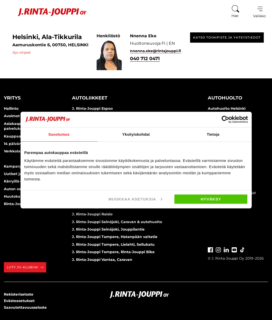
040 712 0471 (145, 58)
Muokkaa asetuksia (135, 199)
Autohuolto (225, 98)
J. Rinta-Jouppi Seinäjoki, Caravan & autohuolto (117, 222)
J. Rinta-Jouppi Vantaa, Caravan (102, 259)
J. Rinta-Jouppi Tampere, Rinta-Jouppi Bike (113, 252)
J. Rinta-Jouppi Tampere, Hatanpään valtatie (114, 236)
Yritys (12, 98)
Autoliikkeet (89, 98)
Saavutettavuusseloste (25, 307)
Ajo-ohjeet (21, 52)
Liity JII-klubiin (25, 267)
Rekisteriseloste (18, 294)
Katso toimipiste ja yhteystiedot (227, 37)
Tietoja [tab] (213, 134)
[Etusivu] (46, 12)
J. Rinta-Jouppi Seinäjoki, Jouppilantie (108, 229)
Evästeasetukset (19, 300)
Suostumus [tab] (59, 134)
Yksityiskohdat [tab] (136, 134)
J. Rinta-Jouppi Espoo (92, 108)
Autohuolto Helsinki (227, 108)
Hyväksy (211, 199)
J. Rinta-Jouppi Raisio (92, 214)
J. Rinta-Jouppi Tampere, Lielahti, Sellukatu (113, 244)
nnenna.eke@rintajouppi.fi (155, 51)
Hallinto (11, 108)
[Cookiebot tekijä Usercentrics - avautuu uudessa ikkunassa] (225, 119)
